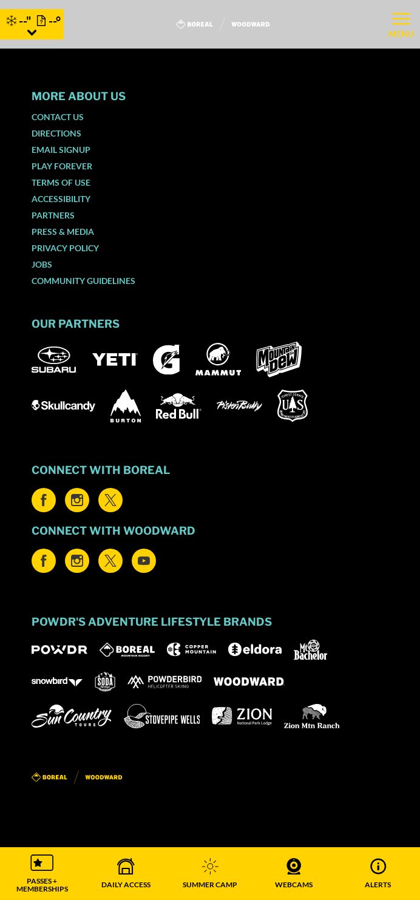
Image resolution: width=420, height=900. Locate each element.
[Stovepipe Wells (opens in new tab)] (162, 716)
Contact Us (58, 117)
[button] (42, 873)
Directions (56, 133)
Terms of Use (61, 182)
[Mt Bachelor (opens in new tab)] (310, 650)
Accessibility (61, 199)
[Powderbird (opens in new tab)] (164, 681)
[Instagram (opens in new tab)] (77, 500)
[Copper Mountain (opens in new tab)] (191, 649)
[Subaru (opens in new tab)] (54, 360)
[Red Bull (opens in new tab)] (179, 406)
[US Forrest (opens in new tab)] (292, 406)
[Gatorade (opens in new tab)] (166, 359)
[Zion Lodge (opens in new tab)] (242, 716)
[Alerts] (378, 873)
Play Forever (62, 166)
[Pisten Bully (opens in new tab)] (239, 406)
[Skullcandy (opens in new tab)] (63, 405)
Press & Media (63, 231)
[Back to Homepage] (210, 778)
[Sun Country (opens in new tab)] (72, 716)
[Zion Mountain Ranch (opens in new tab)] (311, 716)
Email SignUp (61, 149)
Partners (53, 215)
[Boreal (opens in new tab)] (127, 650)
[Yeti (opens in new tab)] (115, 359)
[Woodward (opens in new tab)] (249, 681)
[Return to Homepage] (223, 24)
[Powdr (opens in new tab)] (59, 649)
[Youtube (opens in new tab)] (144, 561)
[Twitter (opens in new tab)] (110, 500)
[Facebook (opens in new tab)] (44, 500)
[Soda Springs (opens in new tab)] (105, 682)
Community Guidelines (83, 281)
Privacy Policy (65, 248)
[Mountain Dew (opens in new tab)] (279, 359)
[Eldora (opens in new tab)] (255, 649)
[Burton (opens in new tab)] (125, 406)
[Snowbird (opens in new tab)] (57, 681)
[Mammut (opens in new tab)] (218, 359)
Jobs (42, 264)
